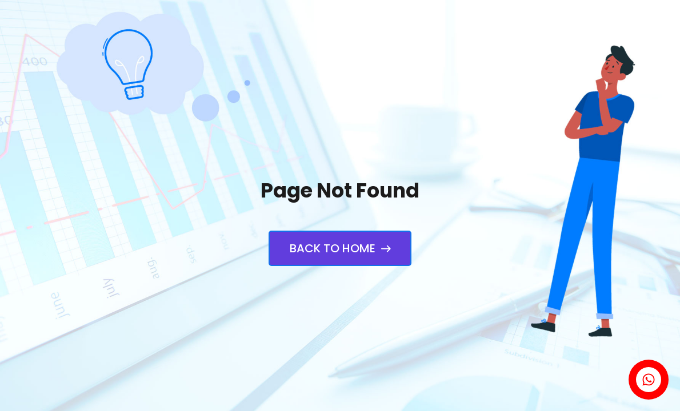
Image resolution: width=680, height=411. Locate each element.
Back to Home (340, 248)
